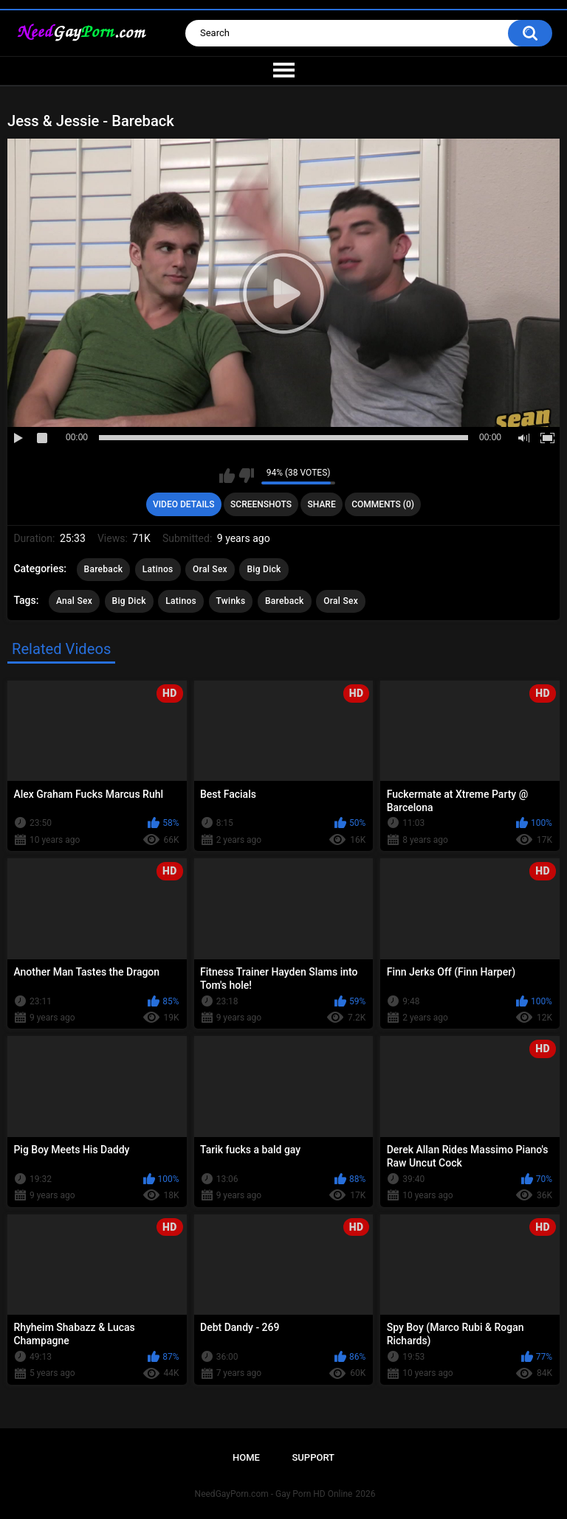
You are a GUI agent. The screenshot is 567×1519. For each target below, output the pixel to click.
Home (246, 1457)
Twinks (231, 601)
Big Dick (264, 569)
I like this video (227, 475)
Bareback (103, 569)
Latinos (157, 569)
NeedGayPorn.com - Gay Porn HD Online (274, 1494)
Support (313, 1457)
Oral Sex (210, 569)
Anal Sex (74, 601)
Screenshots (261, 504)
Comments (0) (382, 504)
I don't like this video (246, 475)
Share (322, 504)
